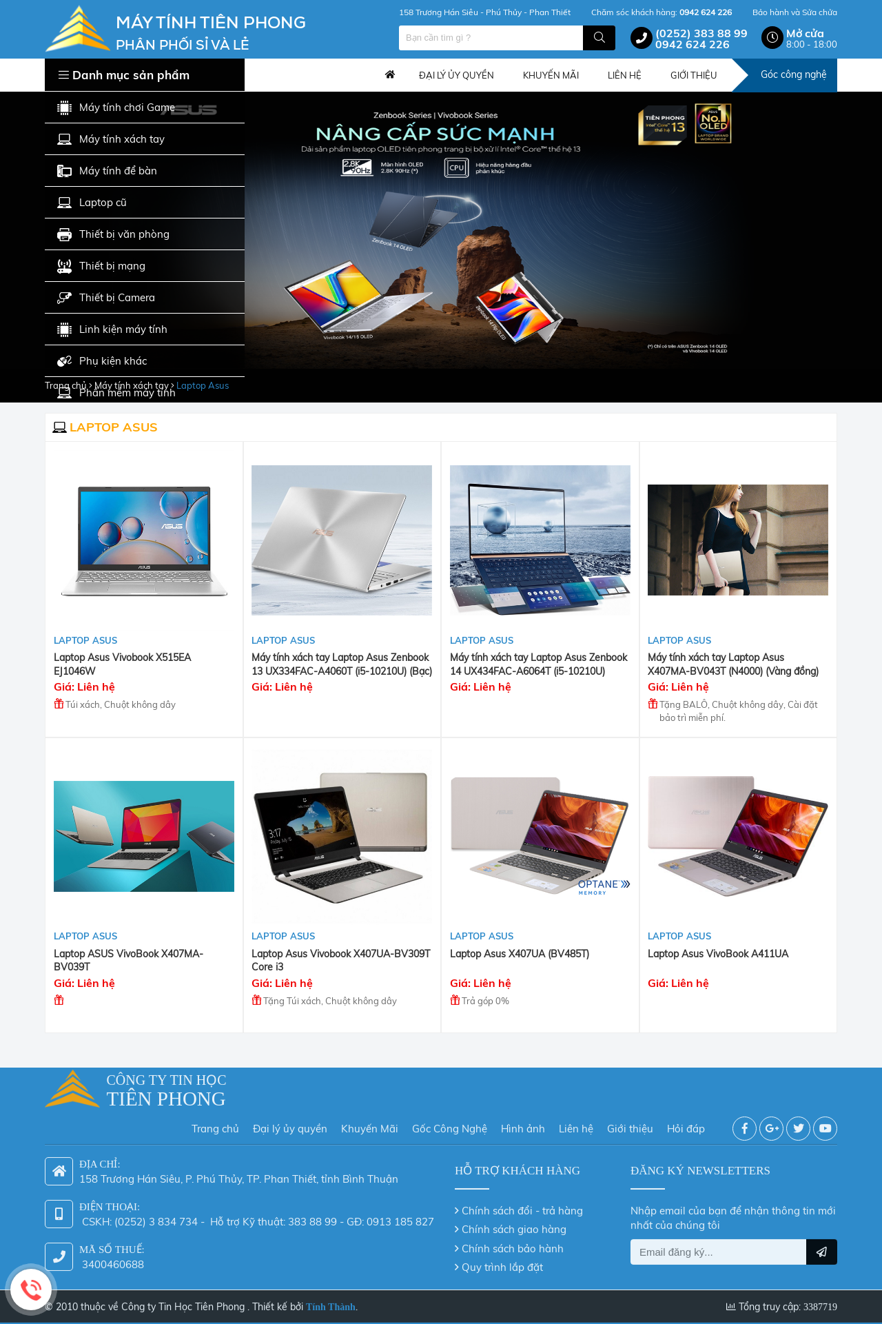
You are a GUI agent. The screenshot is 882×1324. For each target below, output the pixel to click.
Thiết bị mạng (101, 266)
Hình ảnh (523, 1122)
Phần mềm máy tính (116, 393)
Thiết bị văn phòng (113, 234)
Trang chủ (390, 75)
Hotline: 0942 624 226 (31, 1289)
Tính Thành (331, 1301)
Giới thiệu (630, 1122)
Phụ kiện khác (102, 361)
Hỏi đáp (686, 1122)
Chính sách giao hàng (514, 1223)
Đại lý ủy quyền (290, 1122)
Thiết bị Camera (106, 298)
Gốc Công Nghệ (449, 1122)
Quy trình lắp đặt (502, 1260)
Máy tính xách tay (111, 139)
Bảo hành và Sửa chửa (794, 12)
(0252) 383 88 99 (701, 33)
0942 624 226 (692, 44)
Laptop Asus (85, 640)
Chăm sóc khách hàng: (661, 12)
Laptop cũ (92, 203)
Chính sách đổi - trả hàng (522, 1204)
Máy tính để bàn (107, 171)
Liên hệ (576, 1122)
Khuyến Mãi (369, 1122)
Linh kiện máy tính (112, 330)
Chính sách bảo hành (513, 1242)
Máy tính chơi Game (116, 108)
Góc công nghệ (794, 74)
